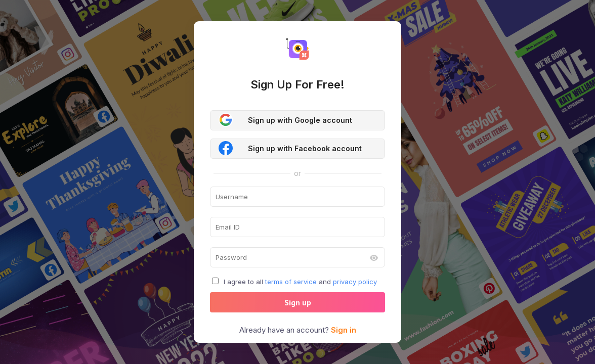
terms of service (291, 282)
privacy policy (355, 282)
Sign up (297, 302)
